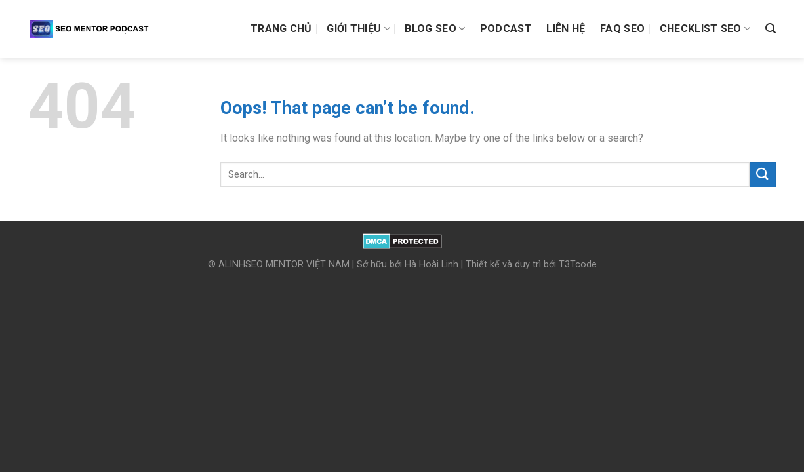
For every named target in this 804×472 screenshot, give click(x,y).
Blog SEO (435, 28)
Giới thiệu (358, 28)
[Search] (770, 28)
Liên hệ (565, 28)
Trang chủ (281, 28)
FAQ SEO (622, 28)
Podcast (506, 28)
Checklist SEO (705, 28)
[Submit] (763, 174)
